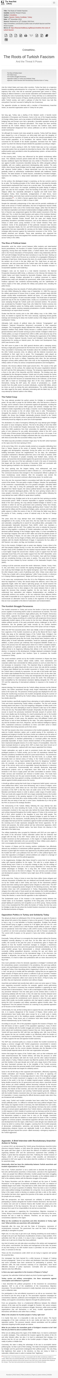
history (17, 17)
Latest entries (41, 1375)
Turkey (30, 17)
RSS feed (16, 1375)
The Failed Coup (12, 75)
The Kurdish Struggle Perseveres (16, 76)
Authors (27, 1375)
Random (9, 1375)
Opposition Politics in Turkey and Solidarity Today (21, 78)
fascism (11, 17)
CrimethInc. (13, 15)
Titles (22, 1375)
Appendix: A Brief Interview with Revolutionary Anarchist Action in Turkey (27, 80)
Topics (34, 1375)
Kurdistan (23, 17)
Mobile (49, 1375)
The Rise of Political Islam (14, 73)
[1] (13, 197)
